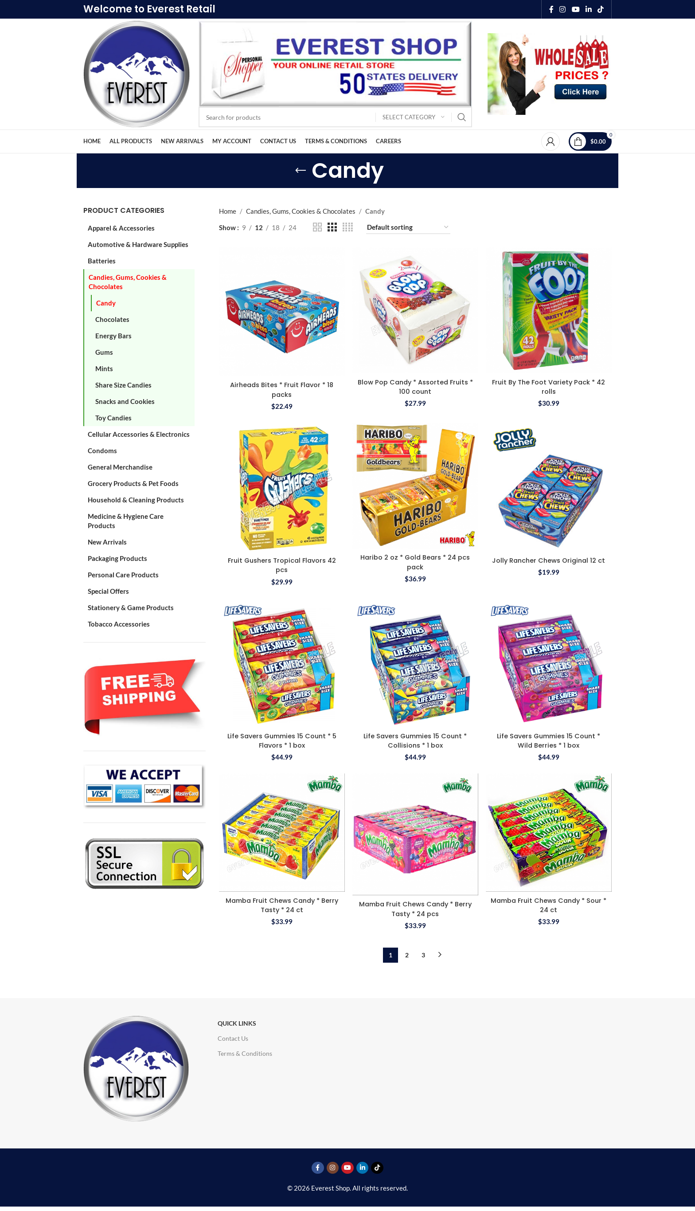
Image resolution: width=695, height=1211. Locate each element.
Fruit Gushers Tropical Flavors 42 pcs (281, 564)
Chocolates (112, 319)
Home (227, 211)
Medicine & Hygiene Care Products (126, 520)
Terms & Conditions (245, 1052)
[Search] (335, 117)
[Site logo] (136, 73)
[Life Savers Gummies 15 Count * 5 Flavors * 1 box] (281, 662)
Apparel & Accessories (121, 228)
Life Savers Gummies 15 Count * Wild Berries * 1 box (549, 739)
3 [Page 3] (423, 954)
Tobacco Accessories (119, 624)
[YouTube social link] (575, 9)
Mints (104, 368)
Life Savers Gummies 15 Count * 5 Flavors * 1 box (281, 739)
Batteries (102, 261)
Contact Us (233, 1037)
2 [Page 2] (407, 954)
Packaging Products (117, 558)
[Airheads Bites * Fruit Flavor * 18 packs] (281, 311)
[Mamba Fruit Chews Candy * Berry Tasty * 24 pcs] (415, 834)
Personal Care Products (123, 575)
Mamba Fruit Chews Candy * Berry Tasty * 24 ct (281, 904)
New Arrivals (107, 542)
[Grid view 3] (332, 227)
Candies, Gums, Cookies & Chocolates (128, 281)
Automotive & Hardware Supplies (138, 244)
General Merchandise (120, 467)
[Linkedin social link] (588, 9)
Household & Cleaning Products (136, 500)
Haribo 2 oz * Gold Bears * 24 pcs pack (415, 561)
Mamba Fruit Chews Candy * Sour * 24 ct (549, 904)
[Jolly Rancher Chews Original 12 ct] (549, 487)
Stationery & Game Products (131, 607)
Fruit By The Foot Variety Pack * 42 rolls (549, 385)
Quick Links (237, 1022)
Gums (104, 352)
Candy (106, 303)
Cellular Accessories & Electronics (139, 434)
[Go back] (300, 171)
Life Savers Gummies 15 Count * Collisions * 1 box (415, 739)
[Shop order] (408, 227)
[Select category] (413, 117)
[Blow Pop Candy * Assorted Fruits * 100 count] (415, 309)
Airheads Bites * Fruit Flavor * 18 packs (281, 388)
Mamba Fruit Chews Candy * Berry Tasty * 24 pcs (415, 908)
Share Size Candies (123, 385)
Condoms (102, 451)
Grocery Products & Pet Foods (133, 483)
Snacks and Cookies (125, 401)
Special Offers (108, 591)
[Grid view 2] (317, 227)
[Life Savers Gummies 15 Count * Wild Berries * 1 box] (549, 662)
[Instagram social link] (563, 9)
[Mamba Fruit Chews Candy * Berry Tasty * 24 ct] (281, 832)
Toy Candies (113, 418)
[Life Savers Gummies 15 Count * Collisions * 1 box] (415, 662)
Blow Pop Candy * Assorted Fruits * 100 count (415, 385)
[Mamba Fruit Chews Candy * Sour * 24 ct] (549, 832)
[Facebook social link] (551, 9)
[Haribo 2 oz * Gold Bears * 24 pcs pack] (415, 485)
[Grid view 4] (348, 227)
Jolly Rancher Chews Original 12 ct (549, 564)
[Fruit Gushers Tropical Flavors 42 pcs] (281, 487)
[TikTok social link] (601, 9)
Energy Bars (113, 336)
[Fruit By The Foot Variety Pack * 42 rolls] (549, 309)
